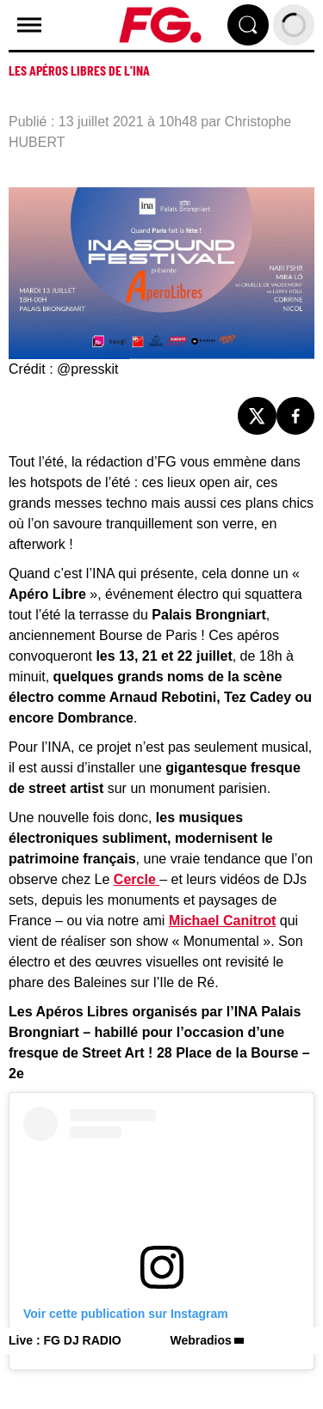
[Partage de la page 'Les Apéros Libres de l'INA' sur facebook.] (295, 416)
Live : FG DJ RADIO (65, 1340)
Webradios (201, 1340)
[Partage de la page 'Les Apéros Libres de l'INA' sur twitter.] (257, 416)
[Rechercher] (248, 25)
